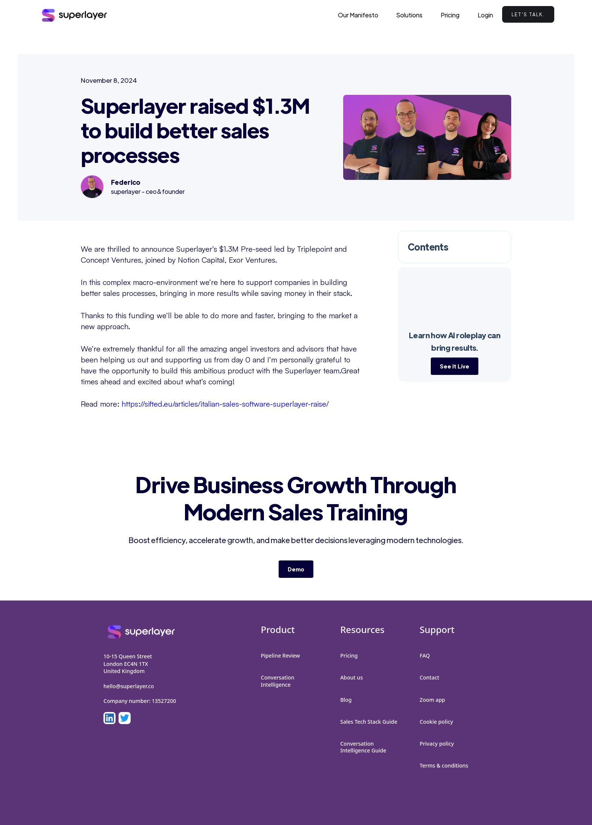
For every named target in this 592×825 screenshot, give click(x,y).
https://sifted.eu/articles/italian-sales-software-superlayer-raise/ (225, 404)
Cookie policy (436, 721)
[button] (409, 15)
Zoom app (432, 699)
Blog (346, 699)
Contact (429, 677)
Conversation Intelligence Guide (363, 747)
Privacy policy (437, 743)
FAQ (425, 655)
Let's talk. (528, 14)
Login (485, 15)
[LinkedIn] (109, 718)
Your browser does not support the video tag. (454, 299)
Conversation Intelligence (277, 681)
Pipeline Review (280, 655)
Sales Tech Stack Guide (368, 721)
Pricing (450, 15)
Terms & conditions (444, 765)
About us (351, 677)
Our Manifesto (358, 15)
